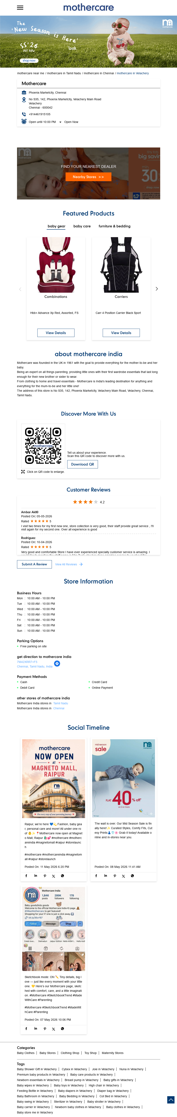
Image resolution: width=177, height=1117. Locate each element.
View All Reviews (66, 564)
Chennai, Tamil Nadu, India (34, 666)
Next (157, 289)
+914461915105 (39, 114)
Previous (20, 289)
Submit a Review (34, 564)
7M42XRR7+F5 (27, 662)
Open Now (71, 122)
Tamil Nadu (60, 703)
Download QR (82, 464)
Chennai (58, 708)
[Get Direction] (57, 665)
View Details (56, 333)
